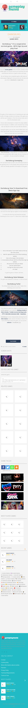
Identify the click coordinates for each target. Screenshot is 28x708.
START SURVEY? (10, 696)
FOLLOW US (17, 1)
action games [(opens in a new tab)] (8, 69)
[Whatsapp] (12, 467)
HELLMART (9, 560)
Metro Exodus (5, 312)
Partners (3, 667)
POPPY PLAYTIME (10, 689)
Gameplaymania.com (14, 704)
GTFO (3, 314)
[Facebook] (3, 467)
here (22, 272)
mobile (6, 346)
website (9, 322)
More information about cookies (10, 665)
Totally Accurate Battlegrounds (17, 312)
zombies (13, 346)
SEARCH (11, 1)
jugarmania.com (6, 470)
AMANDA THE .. (10, 566)
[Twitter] (8, 467)
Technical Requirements (8, 673)
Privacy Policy (5, 670)
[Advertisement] (14, 15)
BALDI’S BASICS (12, 25)
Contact (3, 660)
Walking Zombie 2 (22, 310)
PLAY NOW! (13, 341)
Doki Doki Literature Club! (12, 314)
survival (9, 346)
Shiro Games (4, 318)
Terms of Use (5, 675)
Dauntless (23, 314)
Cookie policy (5, 662)
